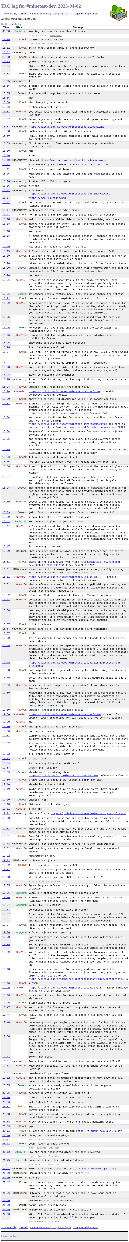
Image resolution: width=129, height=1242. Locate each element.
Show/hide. (56, 36)
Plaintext (93, 13)
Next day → (65, 13)
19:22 (6, 813)
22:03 (6, 1214)
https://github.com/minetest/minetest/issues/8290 (64, 391)
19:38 (6, 932)
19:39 (6, 952)
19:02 (6, 743)
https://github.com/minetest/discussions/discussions (66, 127)
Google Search (80, 13)
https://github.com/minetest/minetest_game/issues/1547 (68, 413)
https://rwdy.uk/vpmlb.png (97, 1168)
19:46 (6, 995)
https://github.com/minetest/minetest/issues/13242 (65, 577)
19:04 (6, 763)
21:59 (6, 1209)
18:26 (6, 347)
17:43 (5, 44)
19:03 (6, 758)
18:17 (6, 190)
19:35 (5, 881)
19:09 (6, 772)
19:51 (6, 1056)
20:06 (6, 1097)
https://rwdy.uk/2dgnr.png (47, 198)
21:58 (6, 1205)
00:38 (6, 31)
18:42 (6, 521)
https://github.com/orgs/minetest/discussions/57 (63, 775)
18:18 (6, 219)
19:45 (6, 983)
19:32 (6, 843)
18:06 (6, 102)
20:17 (6, 1143)
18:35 (6, 439)
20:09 (6, 1126)
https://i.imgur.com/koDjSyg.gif (99, 1131)
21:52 (6, 1182)
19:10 (6, 784)
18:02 (6, 52)
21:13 (6, 1152)
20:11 (6, 1131)
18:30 (6, 399)
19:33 (6, 877)
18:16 (6, 173)
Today (54, 13)
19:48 (6, 1015)
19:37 (6, 905)
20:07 (6, 1106)
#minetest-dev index (40, 13)
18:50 (6, 551)
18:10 (6, 151)
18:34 (6, 417)
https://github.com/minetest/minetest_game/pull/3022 (88, 813)
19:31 (6, 828)
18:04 (6, 66)
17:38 (6, 39)
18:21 (6, 280)
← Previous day (9, 13)
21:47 (6, 1168)
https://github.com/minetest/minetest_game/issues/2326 (85, 427)
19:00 (6, 692)
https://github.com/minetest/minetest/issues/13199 (65, 714)
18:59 (6, 677)
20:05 (6, 1085)
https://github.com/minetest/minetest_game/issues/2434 (68, 424)
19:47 (6, 1007)
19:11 (6, 809)
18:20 (6, 263)
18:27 (6, 352)
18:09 (6, 136)
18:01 (6, 48)
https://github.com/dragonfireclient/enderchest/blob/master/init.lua (78, 979)
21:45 (6, 1160)
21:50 (6, 1173)
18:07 (6, 111)
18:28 (6, 367)
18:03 (6, 57)
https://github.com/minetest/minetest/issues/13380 (65, 987)
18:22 (6, 298)
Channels (23, 13)
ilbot (14, 1236)
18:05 (6, 81)
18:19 (6, 246)
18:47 (6, 526)
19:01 (6, 735)
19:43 (6, 969)
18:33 (6, 403)
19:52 (6, 1078)
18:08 (6, 131)
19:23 (6, 818)
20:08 (6, 1114)
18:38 (6, 488)
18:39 (6, 501)
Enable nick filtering (11, 24)
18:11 (6, 164)
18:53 (6, 599)
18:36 (6, 457)
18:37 (6, 477)
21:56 (6, 1193)
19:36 (6, 893)
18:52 (6, 584)
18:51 (6, 562)
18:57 (6, 624)
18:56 (6, 610)
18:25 (6, 317)
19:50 (6, 1036)
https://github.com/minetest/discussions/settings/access (69, 193)
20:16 (6, 1135)
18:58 (6, 638)
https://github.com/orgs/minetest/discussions (73, 160)
